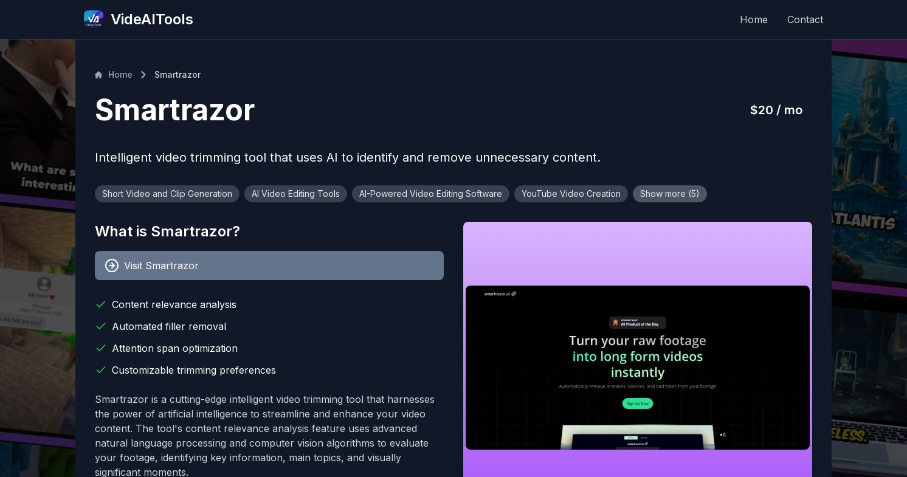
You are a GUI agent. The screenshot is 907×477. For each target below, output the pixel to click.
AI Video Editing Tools (296, 193)
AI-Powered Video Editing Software (430, 193)
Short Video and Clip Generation (167, 193)
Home (754, 19)
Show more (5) (670, 193)
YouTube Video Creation (571, 193)
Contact (805, 19)
